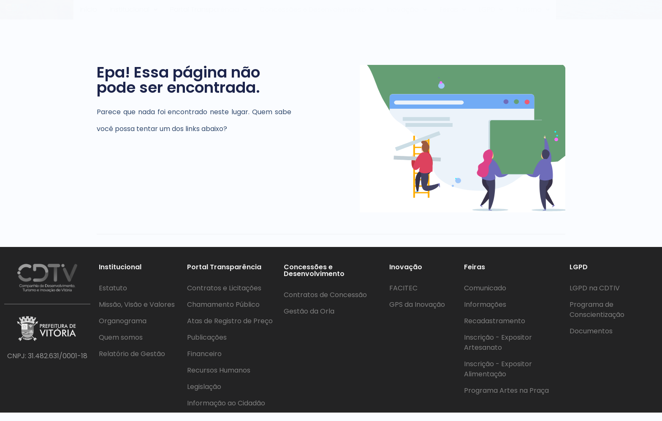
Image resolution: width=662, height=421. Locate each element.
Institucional (134, 14)
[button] (134, 14)
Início (89, 14)
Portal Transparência (210, 14)
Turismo (537, 14)
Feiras (455, 14)
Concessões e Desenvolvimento (320, 14)
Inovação (409, 14)
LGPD (494, 14)
